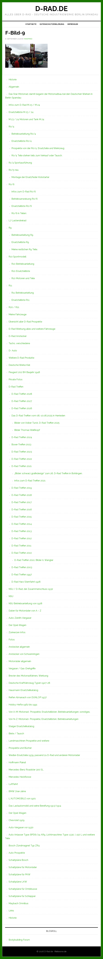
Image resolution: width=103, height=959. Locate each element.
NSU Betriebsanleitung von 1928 (25, 603)
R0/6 (11, 184)
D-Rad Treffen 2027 (21, 401)
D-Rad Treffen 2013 (21, 531)
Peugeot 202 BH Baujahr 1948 (24, 372)
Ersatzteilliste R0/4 (21, 141)
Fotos (12, 639)
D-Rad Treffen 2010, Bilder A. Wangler (33, 560)
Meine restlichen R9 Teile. (24, 249)
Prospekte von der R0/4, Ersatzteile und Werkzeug (37, 148)
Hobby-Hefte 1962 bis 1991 (23, 704)
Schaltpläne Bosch (18, 860)
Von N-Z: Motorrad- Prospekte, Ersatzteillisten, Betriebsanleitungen (43, 719)
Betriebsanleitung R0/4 (23, 133)
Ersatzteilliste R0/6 (21, 206)
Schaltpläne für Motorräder (23, 867)
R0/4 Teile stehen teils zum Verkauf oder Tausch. (36, 155)
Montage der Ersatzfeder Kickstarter (30, 177)
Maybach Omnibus (18, 903)
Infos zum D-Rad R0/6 (23, 191)
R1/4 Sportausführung (20, 162)
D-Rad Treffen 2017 (21, 502)
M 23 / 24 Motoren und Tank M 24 (26, 119)
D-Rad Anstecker (18, 336)
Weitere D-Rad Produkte (21, 357)
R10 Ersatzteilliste (20, 271)
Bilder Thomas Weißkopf (27, 430)
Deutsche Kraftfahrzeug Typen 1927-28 (29, 683)
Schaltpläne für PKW (19, 874)
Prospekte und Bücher (20, 748)
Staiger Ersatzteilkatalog (21, 726)
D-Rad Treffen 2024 (21, 437)
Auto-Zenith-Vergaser (20, 618)
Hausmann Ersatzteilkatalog (23, 690)
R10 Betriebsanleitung (22, 264)
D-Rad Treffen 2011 (21, 545)
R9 (10, 227)
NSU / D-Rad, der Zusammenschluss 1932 (31, 589)
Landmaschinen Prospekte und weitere (29, 740)
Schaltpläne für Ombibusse (23, 889)
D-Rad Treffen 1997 (21, 574)
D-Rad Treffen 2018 (21, 495)
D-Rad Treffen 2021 (21, 466)
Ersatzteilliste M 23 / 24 (21, 112)
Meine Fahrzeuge (17, 314)
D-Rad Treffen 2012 (21, 538)
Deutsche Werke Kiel (19, 365)
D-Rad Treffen (16, 386)
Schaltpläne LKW (18, 881)
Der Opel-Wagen (17, 625)
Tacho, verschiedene (19, 343)
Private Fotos (15, 379)
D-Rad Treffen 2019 (21, 488)
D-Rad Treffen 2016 (21, 509)
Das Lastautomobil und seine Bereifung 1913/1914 (35, 805)
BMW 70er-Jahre (17, 791)
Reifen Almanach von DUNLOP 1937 (28, 697)
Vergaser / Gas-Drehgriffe (22, 668)
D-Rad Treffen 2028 (21, 394)
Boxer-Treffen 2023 (21, 444)
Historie (13, 79)
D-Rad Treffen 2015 (21, 516)
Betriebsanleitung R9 (22, 235)
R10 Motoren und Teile (23, 278)
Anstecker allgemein (19, 646)
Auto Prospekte (17, 852)
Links (11, 910)
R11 (10, 285)
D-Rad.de (51, 9)
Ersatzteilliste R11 (20, 300)
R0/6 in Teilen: (19, 213)
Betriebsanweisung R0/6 (24, 198)
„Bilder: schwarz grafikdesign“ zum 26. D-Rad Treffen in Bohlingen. (48, 473)
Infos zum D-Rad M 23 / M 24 (24, 105)
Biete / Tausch (16, 733)
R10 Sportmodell (17, 256)
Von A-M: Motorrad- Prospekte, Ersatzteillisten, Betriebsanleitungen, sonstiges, (49, 712)
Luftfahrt (13, 784)
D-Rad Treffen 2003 (21, 567)
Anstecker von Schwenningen (24, 654)
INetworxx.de (60, 951)
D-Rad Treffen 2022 (21, 459)
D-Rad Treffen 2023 (21, 451)
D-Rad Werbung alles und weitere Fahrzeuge (32, 329)
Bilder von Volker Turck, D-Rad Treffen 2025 (36, 422)
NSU (11, 596)
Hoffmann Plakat (17, 762)
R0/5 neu (14, 170)
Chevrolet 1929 (16, 820)
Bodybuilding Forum (19, 939)
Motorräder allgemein (20, 661)
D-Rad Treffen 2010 (21, 553)
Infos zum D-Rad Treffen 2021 (29, 480)
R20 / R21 (14, 307)
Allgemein (14, 86)
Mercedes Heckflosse (20, 777)
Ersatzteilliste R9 (20, 242)
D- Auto (13, 350)
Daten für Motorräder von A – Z (25, 610)
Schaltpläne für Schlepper (22, 896)
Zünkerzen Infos (17, 632)
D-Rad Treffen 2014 (21, 524)
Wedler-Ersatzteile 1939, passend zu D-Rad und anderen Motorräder (44, 755)
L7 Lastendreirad (17, 220)
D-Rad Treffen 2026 (21, 408)
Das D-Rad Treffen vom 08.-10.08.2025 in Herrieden (38, 415)
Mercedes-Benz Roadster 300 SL (26, 769)
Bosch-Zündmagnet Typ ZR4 (24, 845)
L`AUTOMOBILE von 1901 (22, 798)
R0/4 (11, 126)
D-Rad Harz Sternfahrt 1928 (26, 581)
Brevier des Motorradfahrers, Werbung (28, 675)
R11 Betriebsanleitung (22, 292)
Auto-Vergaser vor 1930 (21, 827)
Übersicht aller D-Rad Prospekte (25, 321)
